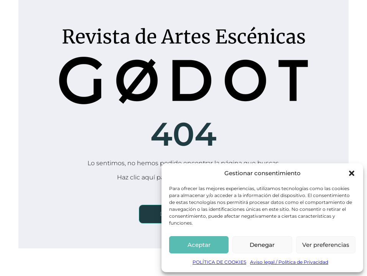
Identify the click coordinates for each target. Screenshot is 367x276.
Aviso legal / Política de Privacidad (289, 262)
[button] (351, 173)
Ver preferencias (325, 244)
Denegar (262, 244)
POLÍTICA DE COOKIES (219, 262)
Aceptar (199, 244)
